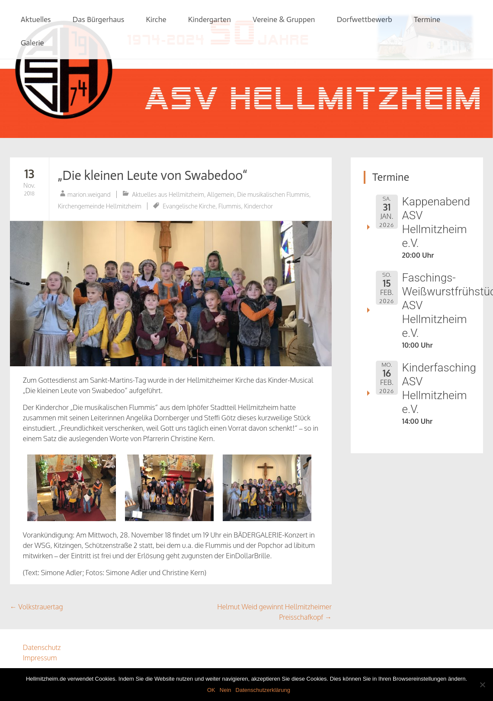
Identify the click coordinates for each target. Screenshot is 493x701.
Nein (225, 690)
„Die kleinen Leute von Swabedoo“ (152, 175)
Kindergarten (209, 19)
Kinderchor (258, 206)
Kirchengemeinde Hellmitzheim (99, 206)
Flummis (229, 206)
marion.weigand (89, 194)
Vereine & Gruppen (284, 19)
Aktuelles (36, 19)
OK (211, 690)
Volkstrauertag (36, 606)
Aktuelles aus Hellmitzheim (168, 194)
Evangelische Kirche (189, 206)
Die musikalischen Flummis (273, 194)
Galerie (32, 43)
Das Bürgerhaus (99, 19)
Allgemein (220, 194)
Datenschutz (42, 647)
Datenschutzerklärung (263, 690)
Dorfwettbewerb (364, 19)
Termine (427, 19)
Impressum (40, 657)
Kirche (156, 19)
